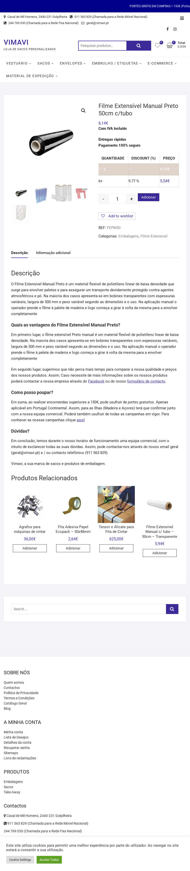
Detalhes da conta (17, 742)
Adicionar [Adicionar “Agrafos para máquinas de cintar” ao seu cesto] (30, 548)
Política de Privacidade (21, 693)
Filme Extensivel (154, 236)
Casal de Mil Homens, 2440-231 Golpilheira (35, 17)
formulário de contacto (146, 381)
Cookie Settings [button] (20, 860)
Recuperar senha (17, 748)
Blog (7, 708)
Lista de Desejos (16, 737)
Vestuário (17, 63)
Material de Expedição (30, 76)
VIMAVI (16, 42)
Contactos (12, 688)
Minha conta (13, 732)
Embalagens (129, 236)
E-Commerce (160, 63)
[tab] (19, 253)
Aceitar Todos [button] (49, 860)
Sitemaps (11, 753)
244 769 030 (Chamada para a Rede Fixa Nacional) (41, 23)
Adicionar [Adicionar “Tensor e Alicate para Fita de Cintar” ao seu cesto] (116, 548)
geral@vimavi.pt (95, 23)
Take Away (12, 792)
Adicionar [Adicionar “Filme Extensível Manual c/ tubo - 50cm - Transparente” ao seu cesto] (159, 553)
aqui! (81, 420)
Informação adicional (53, 253)
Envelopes (71, 63)
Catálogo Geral (15, 703)
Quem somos (14, 682)
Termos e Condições (19, 698)
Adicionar (148, 197)
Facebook (96, 381)
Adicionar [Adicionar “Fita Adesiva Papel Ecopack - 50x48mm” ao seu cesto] (73, 548)
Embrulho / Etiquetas (115, 63)
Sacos (43, 63)
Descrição (19, 253)
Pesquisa (138, 46)
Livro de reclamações (20, 758)
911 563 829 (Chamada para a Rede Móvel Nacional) (108, 17)
